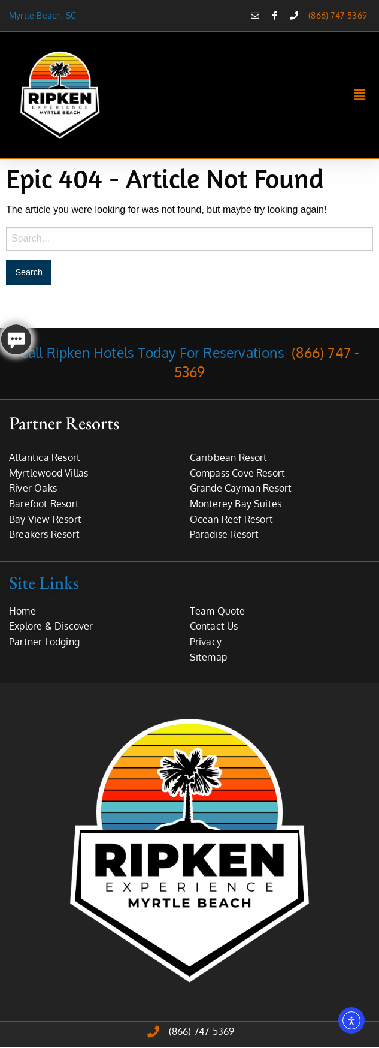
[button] (360, 94)
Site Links (44, 582)
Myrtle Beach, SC (45, 15)
